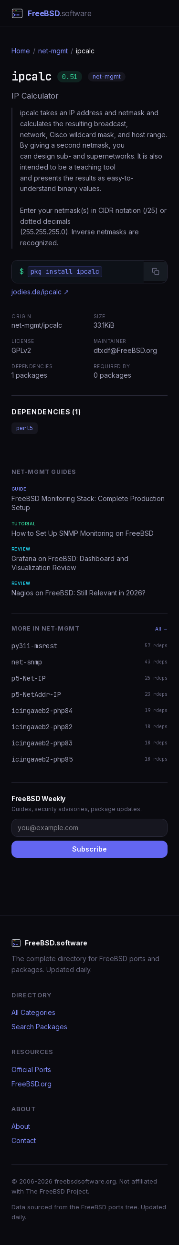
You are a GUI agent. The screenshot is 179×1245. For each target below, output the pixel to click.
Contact (23, 1140)
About (20, 1126)
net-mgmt (53, 51)
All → (161, 629)
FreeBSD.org (31, 1084)
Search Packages (39, 1027)
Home (20, 51)
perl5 (24, 428)
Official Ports (31, 1069)
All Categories (33, 1012)
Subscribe (89, 849)
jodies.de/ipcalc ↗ (40, 292)
